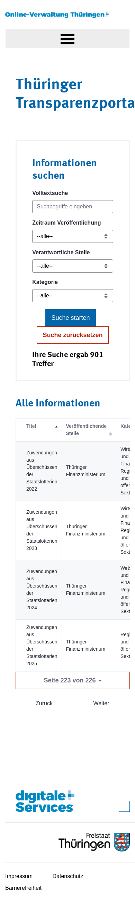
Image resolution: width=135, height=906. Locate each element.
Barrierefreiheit (23, 888)
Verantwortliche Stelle (61, 252)
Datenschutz (68, 876)
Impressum (19, 876)
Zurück (44, 703)
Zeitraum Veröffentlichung (66, 223)
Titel (31, 426)
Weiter (101, 703)
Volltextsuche (50, 193)
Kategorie (45, 282)
